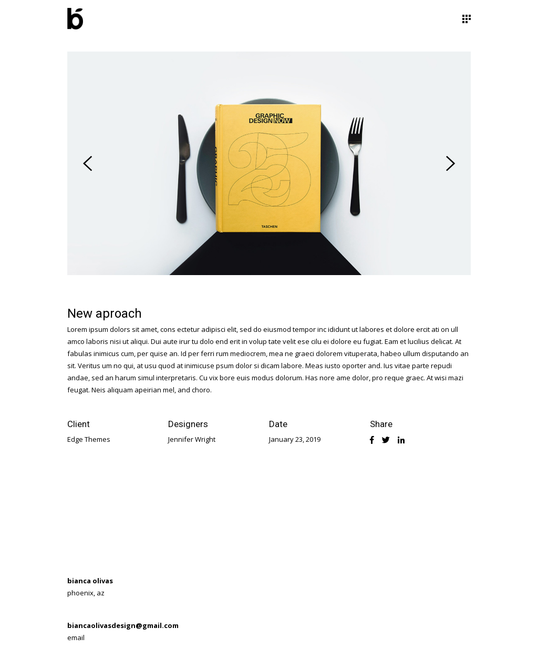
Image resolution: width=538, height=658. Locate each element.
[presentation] (87, 163)
